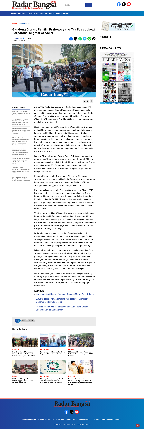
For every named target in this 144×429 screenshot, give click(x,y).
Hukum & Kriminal (18, 13)
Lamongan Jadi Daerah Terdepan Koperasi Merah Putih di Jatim (65, 294)
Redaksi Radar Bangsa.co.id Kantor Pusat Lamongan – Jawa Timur (48, 419)
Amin (24, 321)
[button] (84, 101)
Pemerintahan (32, 13)
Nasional (43, 13)
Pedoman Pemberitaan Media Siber (106, 419)
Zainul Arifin (18, 38)
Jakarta (31, 321)
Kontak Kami (54, 13)
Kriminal (65, 13)
